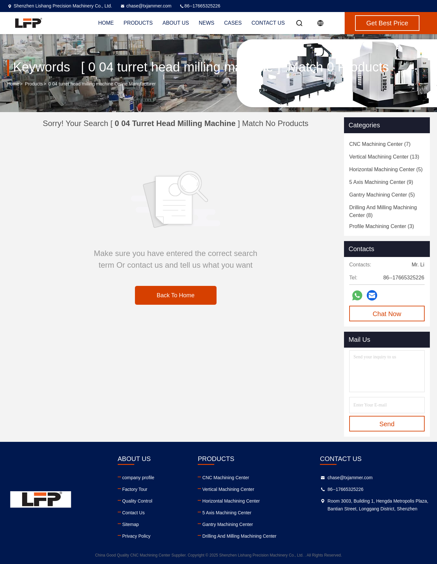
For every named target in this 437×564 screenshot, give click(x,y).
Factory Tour (135, 489)
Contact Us (268, 23)
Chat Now (387, 313)
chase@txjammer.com (146, 5)
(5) (386, 169)
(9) (381, 182)
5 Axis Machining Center (226, 512)
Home (13, 83)
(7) (380, 144)
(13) (384, 157)
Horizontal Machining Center (231, 501)
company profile (138, 477)
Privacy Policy (136, 536)
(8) (383, 211)
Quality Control (137, 501)
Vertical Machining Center (228, 489)
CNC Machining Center (225, 477)
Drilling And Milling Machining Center (239, 536)
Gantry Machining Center (227, 524)
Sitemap (130, 524)
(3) (381, 226)
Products (34, 83)
